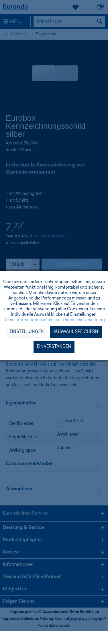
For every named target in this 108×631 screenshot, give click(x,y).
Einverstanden (54, 347)
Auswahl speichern (75, 332)
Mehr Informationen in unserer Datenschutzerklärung (54, 320)
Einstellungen (27, 332)
